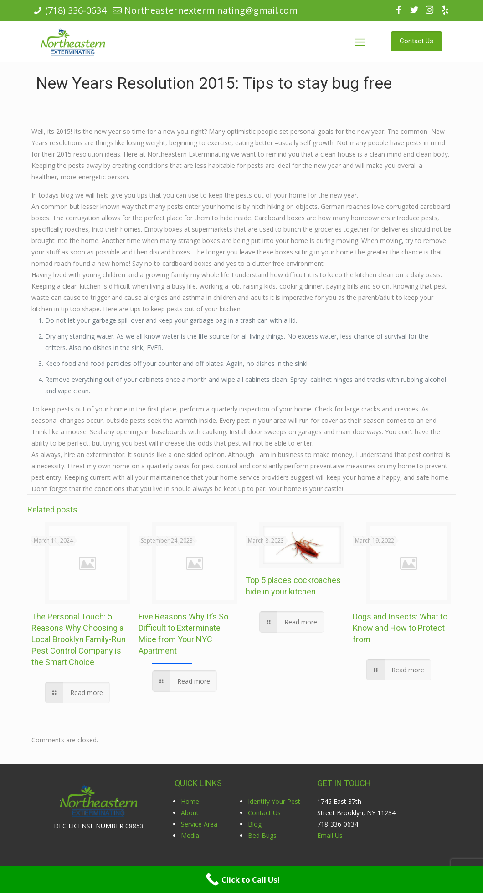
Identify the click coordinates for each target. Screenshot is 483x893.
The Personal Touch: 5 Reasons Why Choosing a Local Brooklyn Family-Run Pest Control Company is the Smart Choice (78, 639)
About (190, 812)
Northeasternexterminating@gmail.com (211, 10)
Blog (255, 824)
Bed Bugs (262, 835)
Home (190, 801)
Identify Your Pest (274, 801)
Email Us (330, 835)
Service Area (199, 824)
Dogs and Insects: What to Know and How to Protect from (400, 628)
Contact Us (264, 812)
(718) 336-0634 (75, 10)
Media (190, 835)
